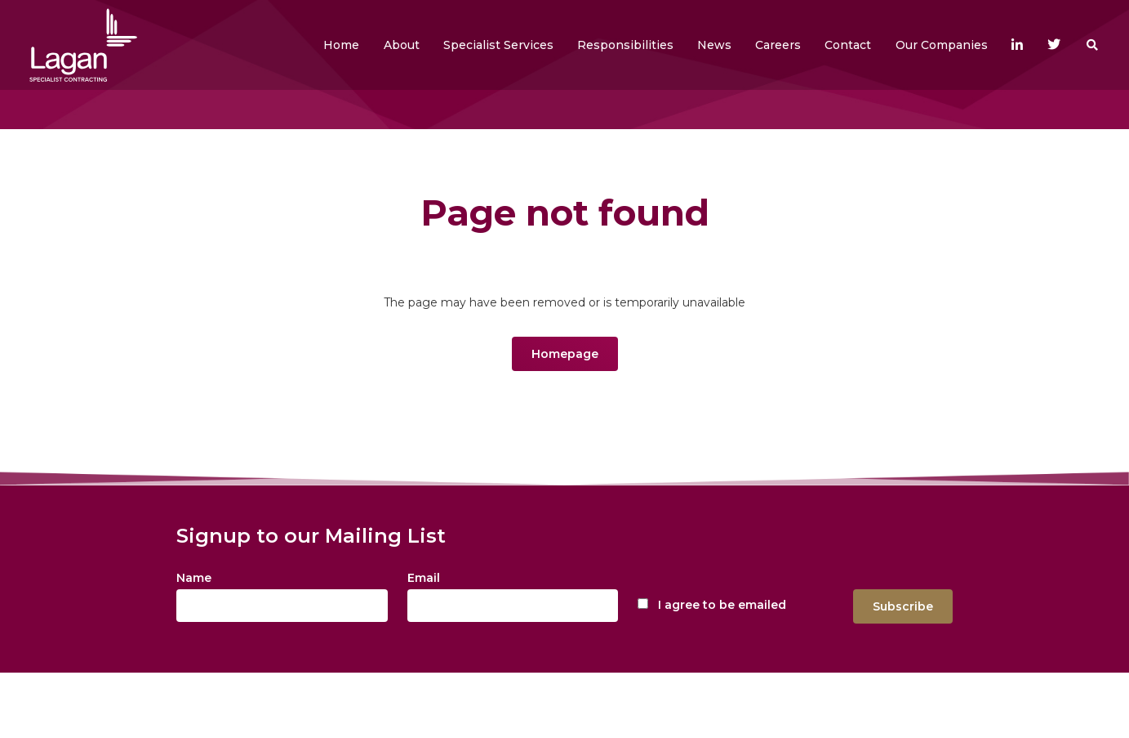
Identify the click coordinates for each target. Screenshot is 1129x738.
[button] (402, 45)
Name (193, 577)
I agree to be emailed (722, 604)
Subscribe (903, 606)
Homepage (564, 354)
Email (423, 577)
